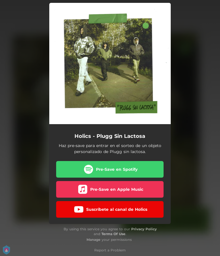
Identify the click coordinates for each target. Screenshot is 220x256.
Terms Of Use (113, 234)
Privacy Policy (144, 229)
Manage (94, 239)
